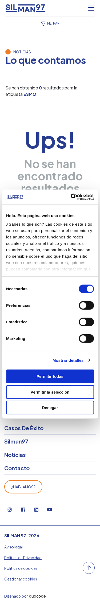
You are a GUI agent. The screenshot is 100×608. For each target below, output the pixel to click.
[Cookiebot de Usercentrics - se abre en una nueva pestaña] (71, 196)
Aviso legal (13, 546)
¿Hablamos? (23, 486)
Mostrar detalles (68, 360)
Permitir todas (50, 376)
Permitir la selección (50, 392)
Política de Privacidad (23, 557)
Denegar (50, 407)
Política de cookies (21, 568)
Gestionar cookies (20, 578)
